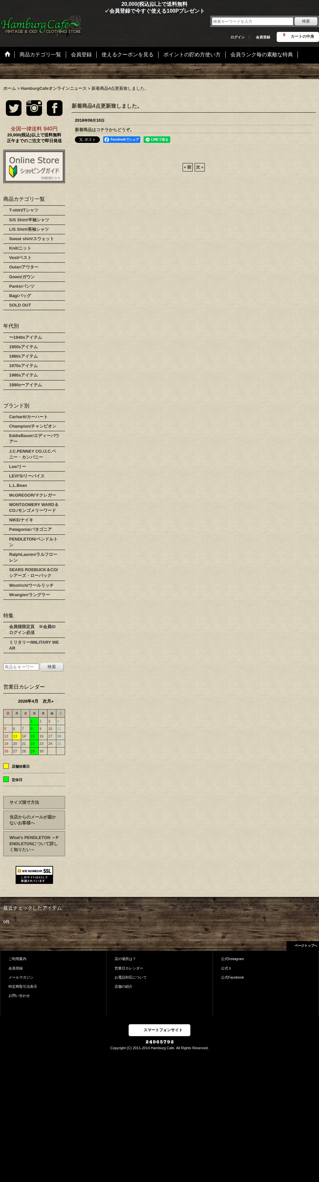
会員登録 (263, 37)
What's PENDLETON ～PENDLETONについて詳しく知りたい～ (34, 843)
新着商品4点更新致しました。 (107, 106)
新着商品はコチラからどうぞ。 (104, 129)
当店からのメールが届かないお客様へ (32, 820)
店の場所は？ (125, 959)
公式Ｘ (226, 968)
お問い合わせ (19, 995)
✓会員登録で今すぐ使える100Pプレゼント (102, 11)
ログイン (237, 37)
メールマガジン (21, 977)
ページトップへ (306, 945)
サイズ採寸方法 (24, 802)
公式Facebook (232, 977)
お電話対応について (131, 977)
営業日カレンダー (129, 968)
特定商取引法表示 (22, 986)
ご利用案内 (17, 959)
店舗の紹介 (123, 986)
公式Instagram (232, 959)
